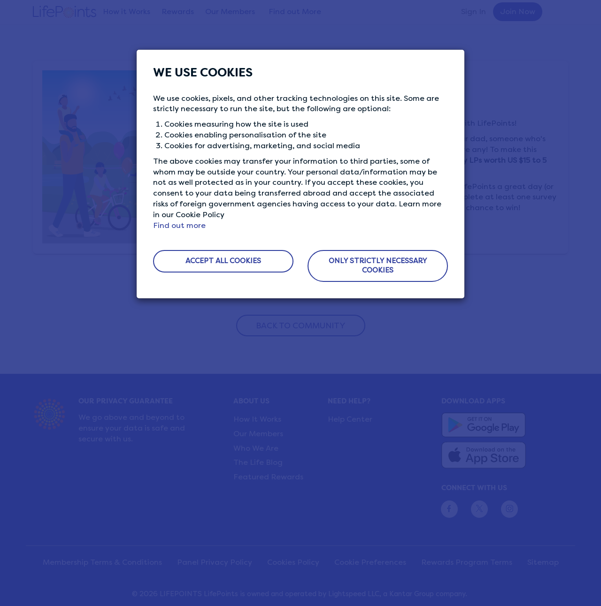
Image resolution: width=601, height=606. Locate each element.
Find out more (179, 225)
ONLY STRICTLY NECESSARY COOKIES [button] (378, 265)
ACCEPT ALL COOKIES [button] (223, 261)
